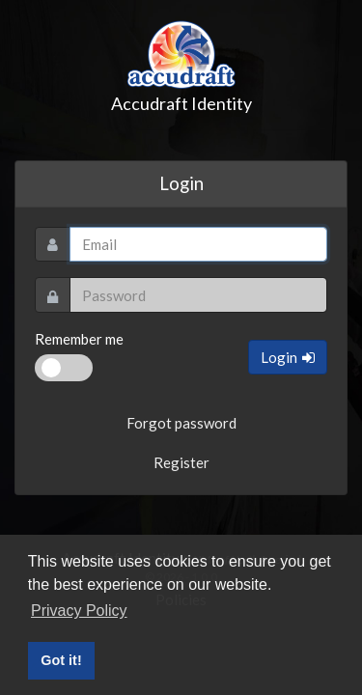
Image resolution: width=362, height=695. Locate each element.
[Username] (198, 245)
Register (181, 462)
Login (288, 357)
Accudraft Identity (181, 64)
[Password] (198, 295)
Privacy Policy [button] (79, 610)
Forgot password (181, 422)
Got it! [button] (61, 660)
